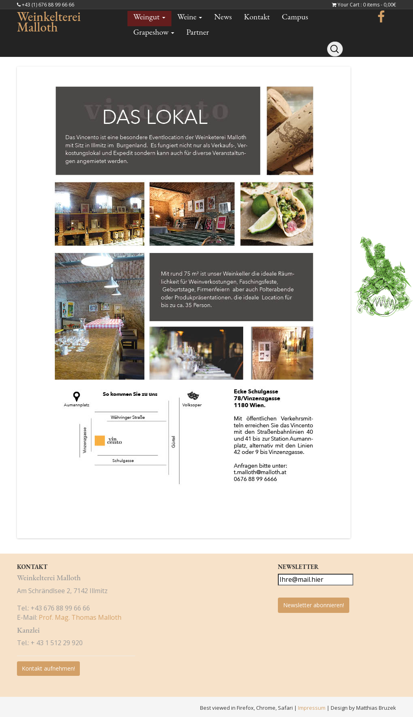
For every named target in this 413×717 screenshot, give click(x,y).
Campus (295, 16)
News (223, 16)
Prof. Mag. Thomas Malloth (80, 617)
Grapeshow (153, 32)
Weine (189, 16)
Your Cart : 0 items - (367, 4)
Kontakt (257, 16)
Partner (197, 32)
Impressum (312, 707)
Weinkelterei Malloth (49, 22)
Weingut (149, 16)
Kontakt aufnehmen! (48, 668)
